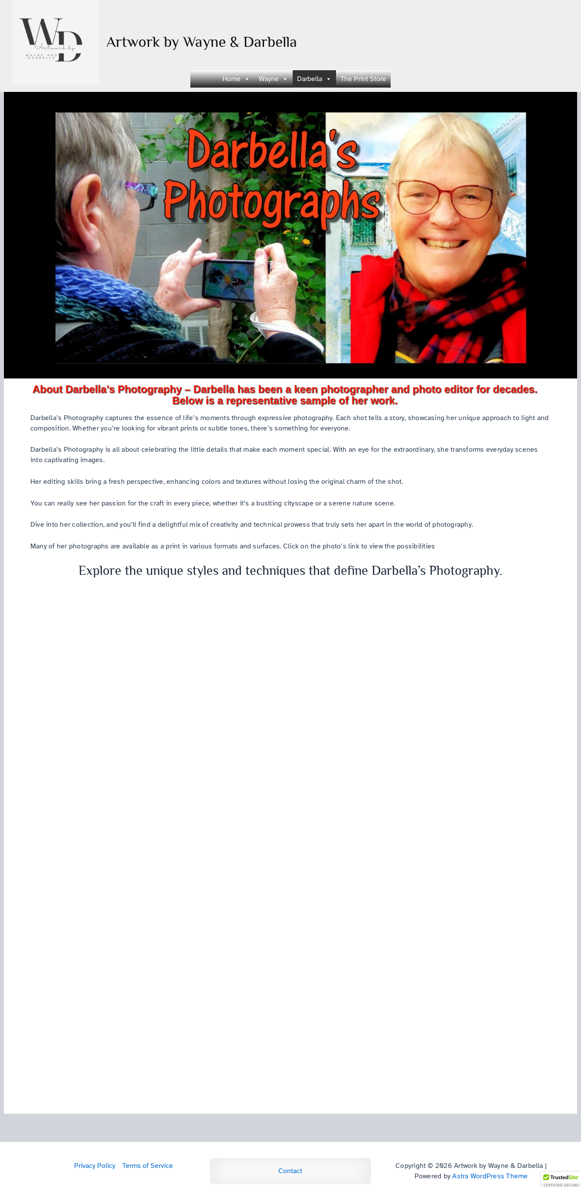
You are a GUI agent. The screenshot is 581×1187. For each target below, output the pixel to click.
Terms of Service (147, 1165)
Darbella (314, 79)
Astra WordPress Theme (490, 1176)
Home (236, 79)
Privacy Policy (94, 1165)
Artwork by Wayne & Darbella (201, 41)
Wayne (273, 79)
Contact (290, 1171)
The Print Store (363, 79)
